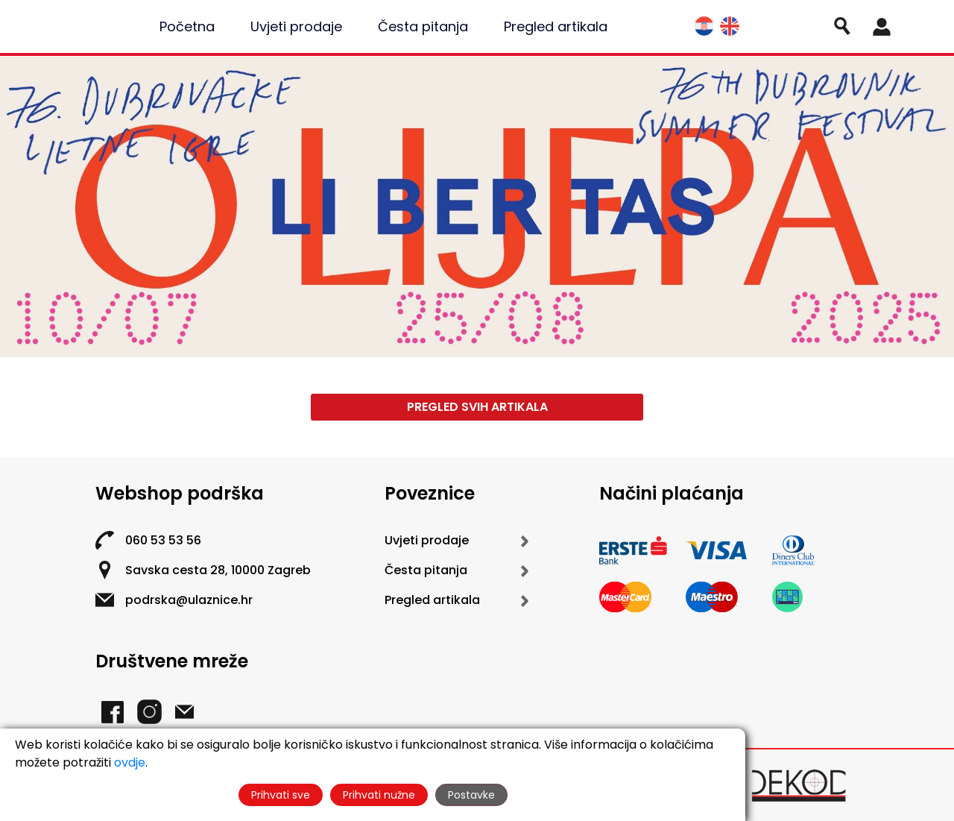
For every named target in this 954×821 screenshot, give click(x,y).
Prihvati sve (280, 794)
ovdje (129, 762)
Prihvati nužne (379, 794)
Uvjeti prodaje (296, 26)
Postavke (471, 794)
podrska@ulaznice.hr (189, 599)
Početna (187, 26)
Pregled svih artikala (477, 406)
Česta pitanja (423, 26)
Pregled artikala (555, 26)
